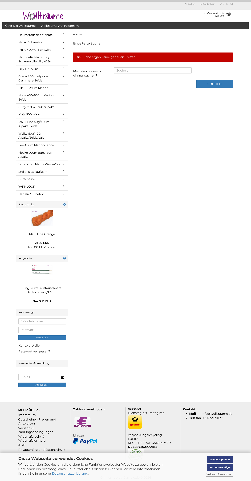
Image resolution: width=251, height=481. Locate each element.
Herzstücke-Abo (30, 42)
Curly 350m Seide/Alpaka (36, 107)
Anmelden (42, 337)
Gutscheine (26, 179)
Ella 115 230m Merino (33, 88)
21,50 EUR (42, 243)
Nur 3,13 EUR (42, 301)
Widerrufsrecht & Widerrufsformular (32, 438)
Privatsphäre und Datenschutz (41, 450)
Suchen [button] (190, 4)
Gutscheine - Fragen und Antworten (37, 421)
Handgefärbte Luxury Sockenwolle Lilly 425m (35, 59)
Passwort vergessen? (34, 351)
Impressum (27, 415)
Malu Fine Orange (42, 234)
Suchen (214, 84)
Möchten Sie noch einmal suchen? (87, 73)
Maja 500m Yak (29, 114)
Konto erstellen (30, 345)
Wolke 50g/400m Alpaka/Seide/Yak (31, 136)
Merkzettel (226, 4)
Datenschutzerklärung (70, 473)
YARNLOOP (26, 186)
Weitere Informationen (219, 474)
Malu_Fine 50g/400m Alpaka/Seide (33, 124)
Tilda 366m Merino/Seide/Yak (39, 164)
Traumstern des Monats (35, 35)
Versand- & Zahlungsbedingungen (35, 430)
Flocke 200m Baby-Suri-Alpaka (35, 155)
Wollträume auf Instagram (59, 26)
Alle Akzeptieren (220, 459)
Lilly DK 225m (28, 69)
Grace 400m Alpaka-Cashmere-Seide (33, 78)
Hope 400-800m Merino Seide (35, 97)
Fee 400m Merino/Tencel (36, 145)
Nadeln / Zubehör (31, 194)
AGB (21, 445)
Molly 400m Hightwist (34, 50)
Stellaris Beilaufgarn (33, 172)
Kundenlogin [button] (207, 4)
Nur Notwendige (220, 467)
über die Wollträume (20, 26)
